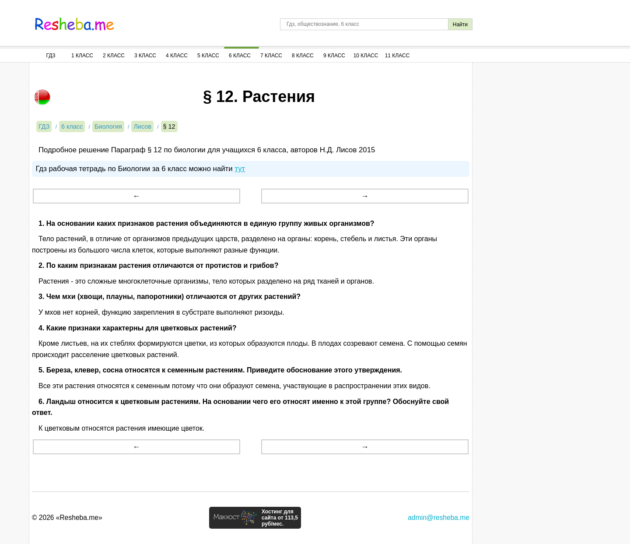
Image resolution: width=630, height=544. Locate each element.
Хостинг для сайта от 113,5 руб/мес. (280, 518)
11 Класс (397, 56)
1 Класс (82, 56)
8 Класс (303, 56)
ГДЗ (50, 56)
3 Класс (145, 56)
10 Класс (366, 56)
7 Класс (271, 56)
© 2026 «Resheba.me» (67, 517)
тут (239, 169)
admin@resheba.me (438, 517)
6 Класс (240, 56)
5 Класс (208, 56)
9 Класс (334, 56)
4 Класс (177, 56)
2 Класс (114, 56)
